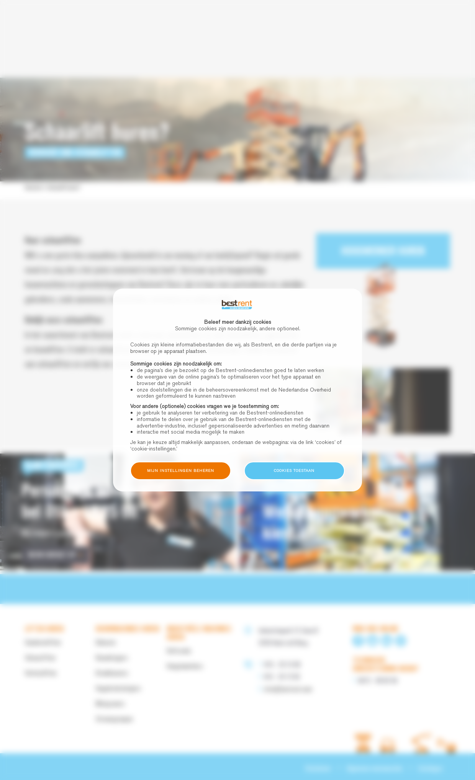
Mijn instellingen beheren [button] (180, 470)
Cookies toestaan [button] (294, 470)
